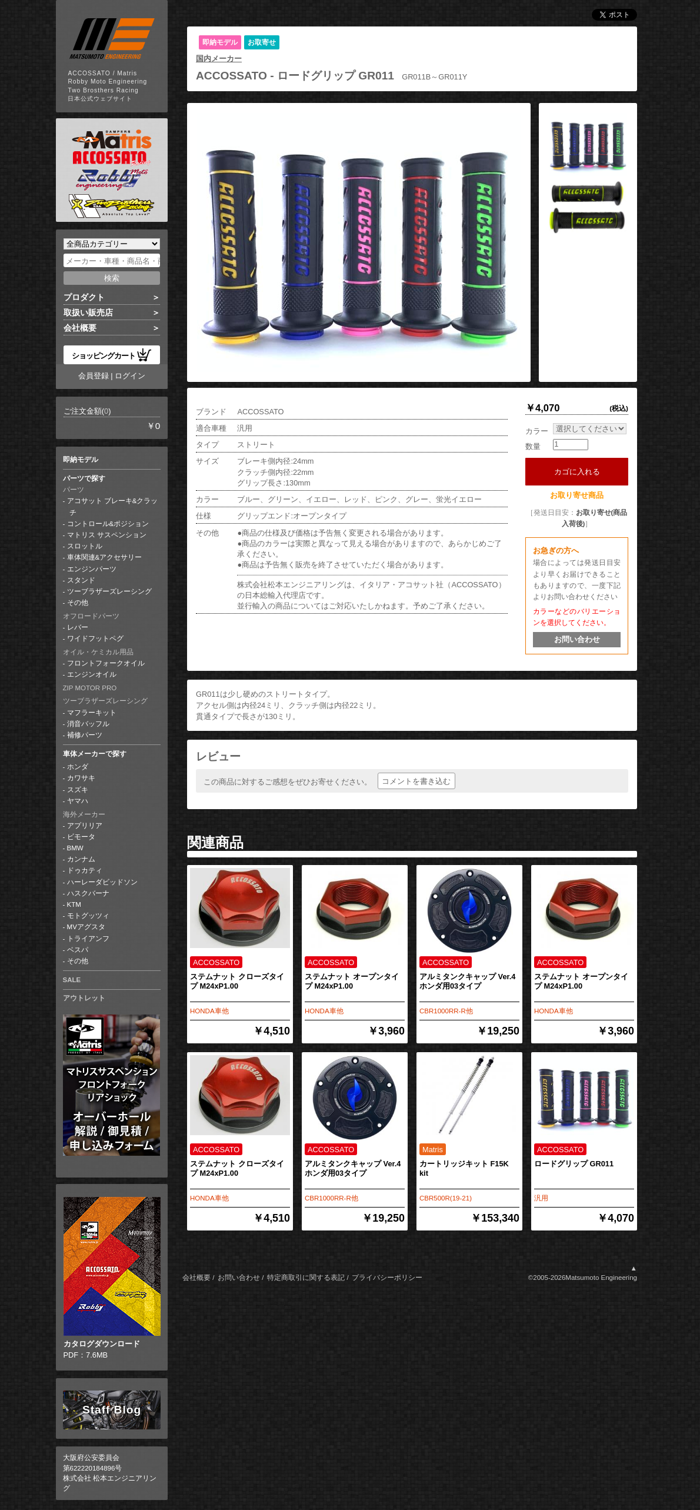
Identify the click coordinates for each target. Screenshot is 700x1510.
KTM (74, 904)
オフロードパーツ (91, 616)
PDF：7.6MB (112, 1278)
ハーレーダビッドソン (102, 882)
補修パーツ (84, 735)
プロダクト (84, 297)
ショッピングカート (112, 354)
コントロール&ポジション (108, 523)
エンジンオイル (91, 674)
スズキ (77, 789)
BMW (75, 848)
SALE (72, 979)
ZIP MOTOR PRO (90, 687)
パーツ (73, 489)
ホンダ (77, 766)
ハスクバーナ (88, 893)
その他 (77, 602)
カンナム (81, 859)
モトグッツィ (88, 915)
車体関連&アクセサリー (104, 557)
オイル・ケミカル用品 (98, 652)
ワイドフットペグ (95, 638)
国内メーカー (219, 58)
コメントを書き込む (416, 781)
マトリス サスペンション (106, 534)
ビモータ (81, 836)
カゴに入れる (581, 471)
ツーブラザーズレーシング (109, 591)
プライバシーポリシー (387, 1277)
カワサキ (81, 777)
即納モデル (80, 459)
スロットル (84, 546)
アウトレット (84, 998)
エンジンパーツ (91, 569)
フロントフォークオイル (106, 663)
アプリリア (84, 825)
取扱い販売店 (88, 312)
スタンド (81, 580)
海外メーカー (84, 814)
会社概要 (80, 327)
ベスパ (77, 949)
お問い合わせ (577, 639)
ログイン (130, 375)
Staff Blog (111, 1409)
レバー (77, 627)
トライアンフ (88, 938)
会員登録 (93, 375)
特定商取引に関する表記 (306, 1277)
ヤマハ (77, 800)
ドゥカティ (84, 870)
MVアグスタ (86, 926)
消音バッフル (88, 723)
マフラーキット (91, 712)
